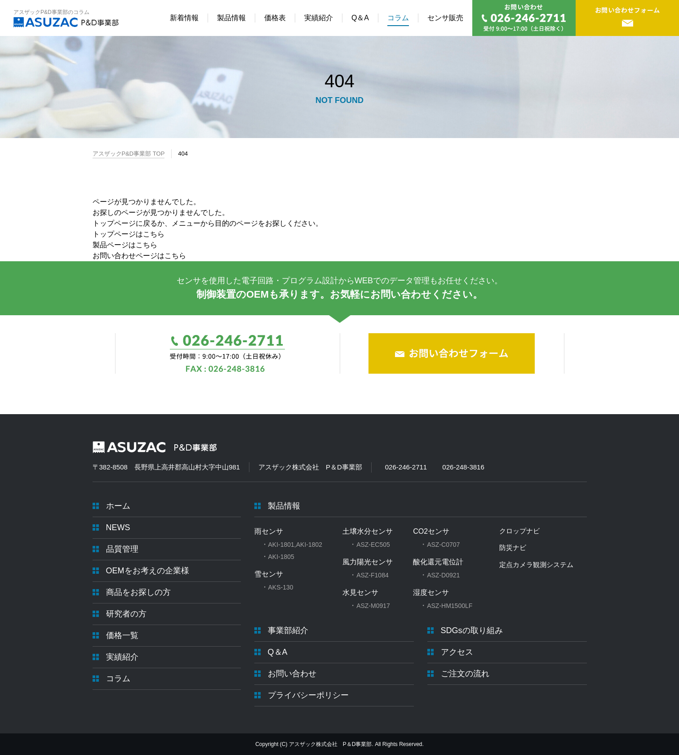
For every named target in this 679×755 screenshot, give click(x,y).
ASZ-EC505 (373, 544)
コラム (118, 678)
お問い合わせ (292, 673)
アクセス (457, 652)
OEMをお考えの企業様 (147, 570)
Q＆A (278, 652)
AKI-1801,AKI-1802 (295, 544)
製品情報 (284, 505)
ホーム (118, 505)
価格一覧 (122, 635)
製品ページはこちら (125, 245)
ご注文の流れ (465, 673)
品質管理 (122, 549)
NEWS (118, 527)
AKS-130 (280, 587)
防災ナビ (512, 547)
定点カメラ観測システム (536, 564)
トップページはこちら (128, 234)
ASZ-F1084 (372, 575)
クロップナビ (519, 531)
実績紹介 (122, 656)
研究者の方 (126, 613)
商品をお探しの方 (138, 592)
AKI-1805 (281, 556)
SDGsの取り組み (472, 630)
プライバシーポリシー (308, 695)
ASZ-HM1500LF (449, 605)
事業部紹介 (288, 630)
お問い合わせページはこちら (139, 255)
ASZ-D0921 (443, 575)
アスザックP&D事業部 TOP (129, 153)
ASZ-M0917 (373, 605)
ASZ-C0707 (443, 544)
